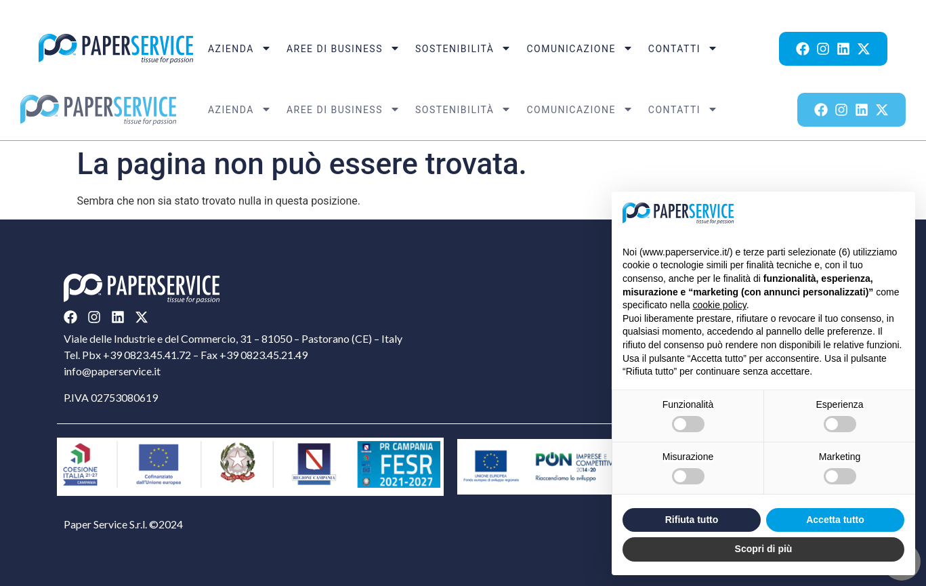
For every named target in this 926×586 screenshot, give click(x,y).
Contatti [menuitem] (683, 49)
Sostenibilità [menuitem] (463, 49)
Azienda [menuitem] (240, 49)
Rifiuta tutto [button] (692, 519)
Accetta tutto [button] (835, 519)
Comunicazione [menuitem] (579, 49)
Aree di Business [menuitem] (343, 49)
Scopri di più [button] (764, 548)
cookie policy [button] (719, 304)
